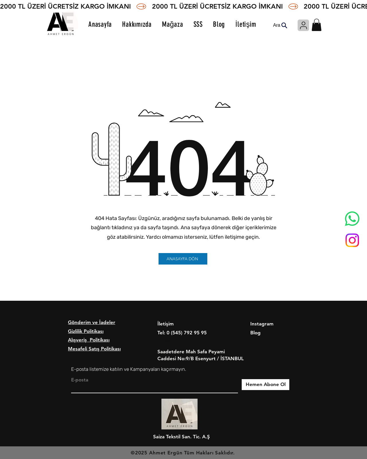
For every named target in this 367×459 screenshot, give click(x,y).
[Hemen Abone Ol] (265, 384)
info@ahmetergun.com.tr (186, 341)
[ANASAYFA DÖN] (183, 259)
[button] (316, 25)
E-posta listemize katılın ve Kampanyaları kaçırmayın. (128, 369)
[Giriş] (303, 25)
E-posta (79, 379)
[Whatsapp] (352, 219)
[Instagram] (352, 240)
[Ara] (280, 25)
